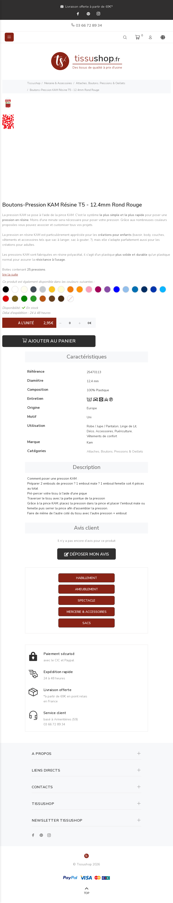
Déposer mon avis (86, 554)
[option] (8, 105)
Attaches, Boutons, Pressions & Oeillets (100, 83)
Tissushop (33, 83)
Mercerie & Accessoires (58, 83)
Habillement (86, 578)
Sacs (86, 623)
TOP (86, 893)
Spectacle (86, 600)
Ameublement (86, 589)
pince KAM (66, 215)
